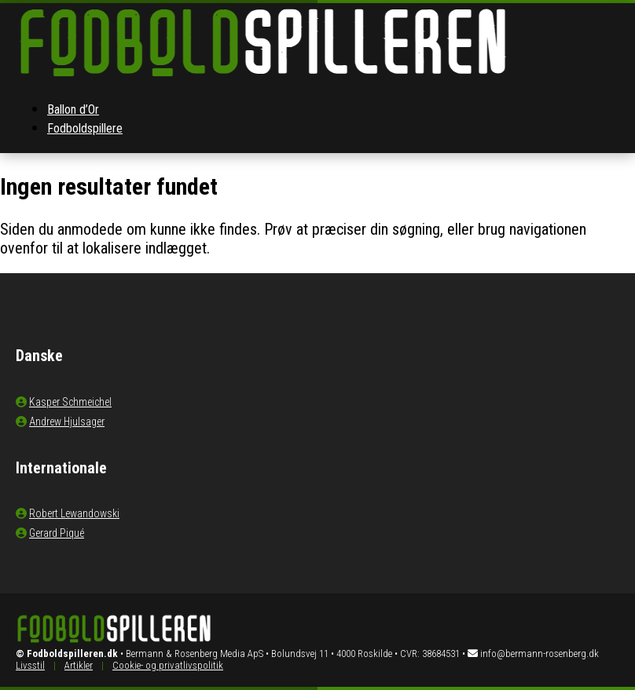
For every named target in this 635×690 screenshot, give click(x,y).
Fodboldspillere (85, 128)
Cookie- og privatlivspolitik (167, 665)
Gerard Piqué (56, 533)
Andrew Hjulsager (67, 421)
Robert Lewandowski (74, 513)
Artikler (78, 665)
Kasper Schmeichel (70, 402)
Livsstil (30, 665)
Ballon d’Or (73, 109)
